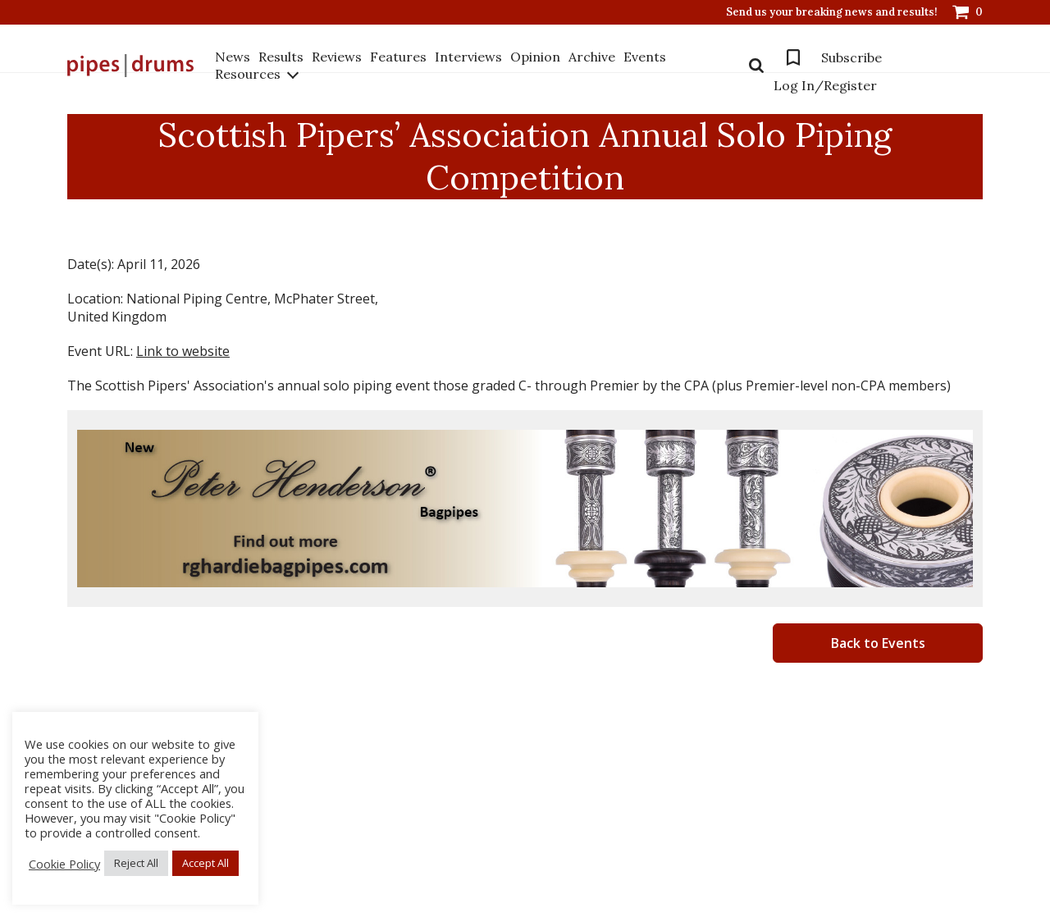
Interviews (468, 56)
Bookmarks (793, 57)
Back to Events (878, 643)
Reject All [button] (136, 862)
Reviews (337, 56)
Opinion (535, 56)
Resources (248, 74)
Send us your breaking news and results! (832, 12)
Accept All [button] (205, 862)
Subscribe (851, 57)
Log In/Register (825, 85)
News (232, 56)
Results (281, 56)
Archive (591, 56)
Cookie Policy (64, 863)
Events (644, 56)
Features (398, 56)
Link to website (183, 351)
